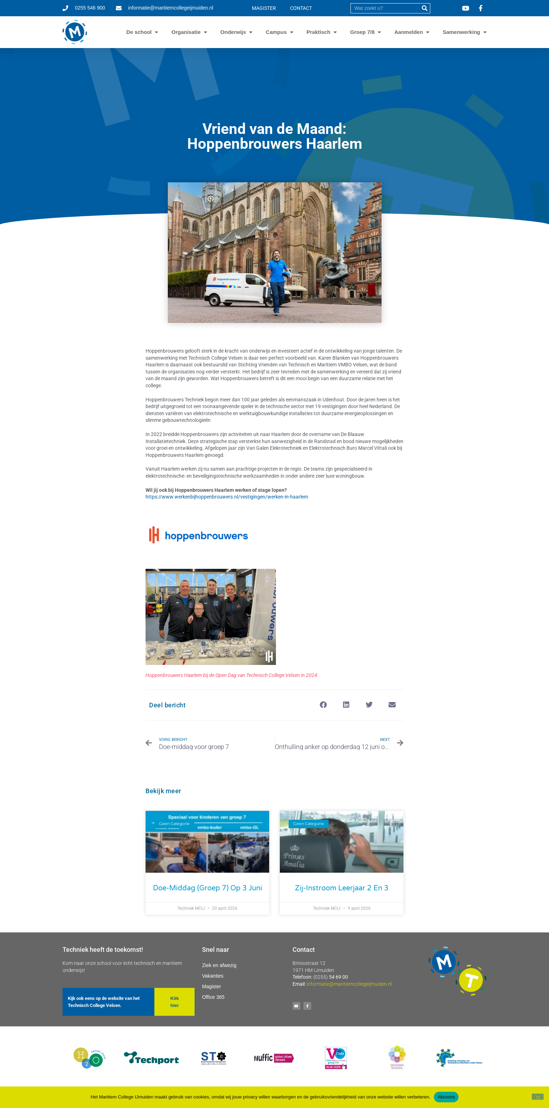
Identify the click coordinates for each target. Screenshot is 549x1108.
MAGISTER (264, 8)
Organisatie (186, 32)
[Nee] (538, 1097)
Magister (211, 986)
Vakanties (212, 976)
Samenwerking (461, 32)
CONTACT (301, 8)
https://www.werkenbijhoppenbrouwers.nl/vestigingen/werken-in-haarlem (227, 497)
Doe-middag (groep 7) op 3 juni (207, 888)
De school (139, 32)
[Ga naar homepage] (75, 32)
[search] (385, 8)
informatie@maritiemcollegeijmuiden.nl (349, 984)
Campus (276, 32)
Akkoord (446, 1097)
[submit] (425, 8)
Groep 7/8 (362, 32)
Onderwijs (233, 32)
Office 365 (213, 997)
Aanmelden (408, 32)
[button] (323, 705)
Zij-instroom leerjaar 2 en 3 (342, 888)
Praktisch (319, 32)
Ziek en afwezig (219, 965)
